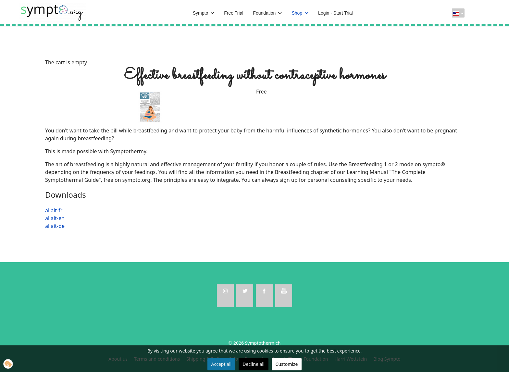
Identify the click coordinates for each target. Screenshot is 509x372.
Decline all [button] (253, 364)
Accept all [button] (221, 364)
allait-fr (53, 210)
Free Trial (233, 13)
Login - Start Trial (335, 13)
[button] (8, 364)
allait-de (55, 225)
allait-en (55, 218)
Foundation (264, 13)
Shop (297, 13)
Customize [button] (287, 364)
